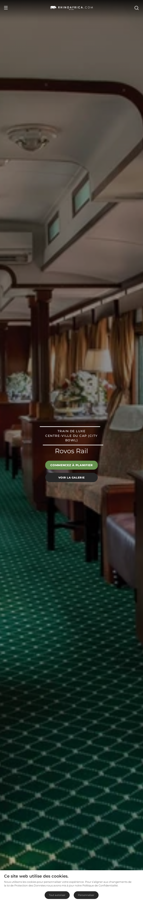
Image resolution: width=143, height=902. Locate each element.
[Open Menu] (6, 7)
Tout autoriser (57, 895)
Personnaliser (86, 895)
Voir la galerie (71, 477)
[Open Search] (136, 8)
